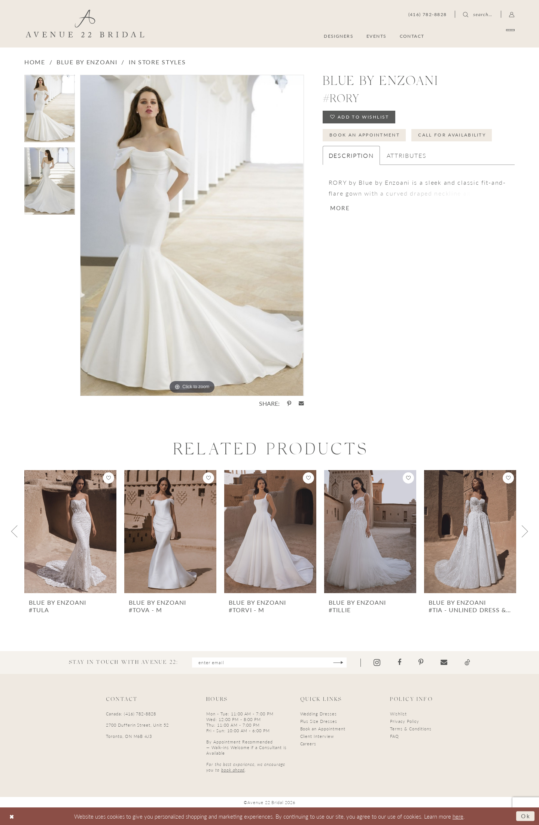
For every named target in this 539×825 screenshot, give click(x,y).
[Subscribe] (338, 662)
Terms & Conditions (410, 729)
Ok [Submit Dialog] (526, 816)
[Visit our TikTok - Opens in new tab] (467, 662)
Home (34, 62)
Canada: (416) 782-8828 (131, 714)
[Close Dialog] (11, 816)
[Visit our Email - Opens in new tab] (444, 662)
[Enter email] (269, 662)
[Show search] (477, 14)
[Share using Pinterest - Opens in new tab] (289, 404)
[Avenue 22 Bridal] (85, 23)
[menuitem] (478, 35)
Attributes (407, 155)
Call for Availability (452, 135)
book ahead (233, 770)
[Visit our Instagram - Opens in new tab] (377, 662)
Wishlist (398, 714)
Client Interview (317, 736)
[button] (512, 14)
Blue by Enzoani (87, 62)
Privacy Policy (404, 721)
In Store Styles (157, 62)
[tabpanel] (49, 111)
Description (351, 155)
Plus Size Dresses (318, 721)
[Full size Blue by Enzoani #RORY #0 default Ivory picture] (191, 235)
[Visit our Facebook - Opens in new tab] (399, 662)
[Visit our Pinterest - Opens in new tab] (420, 662)
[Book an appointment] (478, 35)
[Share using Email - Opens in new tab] (301, 403)
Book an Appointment (364, 135)
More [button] (340, 207)
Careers (308, 743)
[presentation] (70, 531)
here (458, 816)
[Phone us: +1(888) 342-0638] (427, 14)
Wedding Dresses (318, 714)
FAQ (394, 736)
